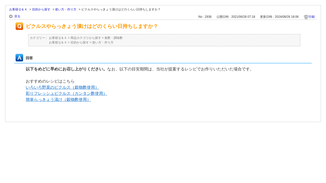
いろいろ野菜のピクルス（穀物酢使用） (62, 87)
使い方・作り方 (65, 9)
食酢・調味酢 (113, 38)
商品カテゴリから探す (86, 38)
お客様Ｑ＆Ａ (18, 9)
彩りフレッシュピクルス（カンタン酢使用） (66, 93)
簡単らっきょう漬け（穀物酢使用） (58, 99)
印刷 (312, 17)
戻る (17, 16)
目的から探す (41, 9)
